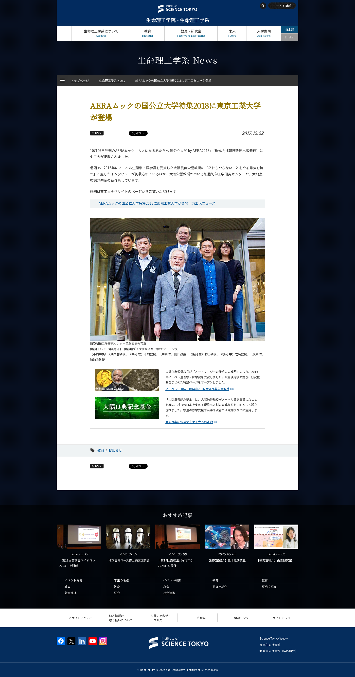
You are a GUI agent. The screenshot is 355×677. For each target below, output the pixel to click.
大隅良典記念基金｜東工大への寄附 (189, 422)
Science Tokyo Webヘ (274, 638)
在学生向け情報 (270, 645)
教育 (147, 33)
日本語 (289, 29)
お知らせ (115, 450)
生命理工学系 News (112, 80)
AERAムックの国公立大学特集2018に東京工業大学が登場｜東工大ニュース (157, 203)
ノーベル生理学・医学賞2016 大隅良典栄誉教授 (197, 389)
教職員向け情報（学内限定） (279, 651)
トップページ (64, 33)
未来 (232, 33)
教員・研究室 (191, 33)
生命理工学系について (101, 33)
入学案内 (264, 33)
